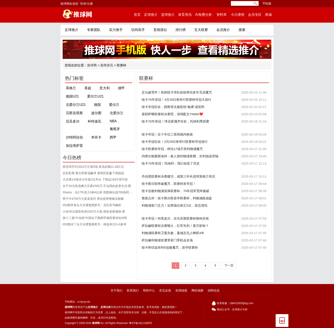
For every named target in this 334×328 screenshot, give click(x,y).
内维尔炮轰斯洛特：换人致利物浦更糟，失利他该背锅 (204, 156)
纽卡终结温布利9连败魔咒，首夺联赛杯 (204, 247)
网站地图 (197, 290)
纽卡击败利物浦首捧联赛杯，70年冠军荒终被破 (204, 191)
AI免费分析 (203, 14)
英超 (87, 88)
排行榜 (181, 30)
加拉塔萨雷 (74, 145)
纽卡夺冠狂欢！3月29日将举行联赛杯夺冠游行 (204, 141)
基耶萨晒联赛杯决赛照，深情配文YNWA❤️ (204, 114)
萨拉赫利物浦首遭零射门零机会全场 (204, 240)
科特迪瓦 (94, 121)
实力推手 (116, 30)
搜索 (242, 30)
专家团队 (94, 30)
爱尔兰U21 (95, 96)
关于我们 (116, 290)
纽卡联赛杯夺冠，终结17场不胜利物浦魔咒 (204, 149)
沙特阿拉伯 (74, 137)
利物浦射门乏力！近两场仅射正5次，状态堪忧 (204, 205)
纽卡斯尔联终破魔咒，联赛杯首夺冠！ (204, 183)
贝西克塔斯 (74, 113)
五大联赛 (201, 30)
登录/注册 (86, 3)
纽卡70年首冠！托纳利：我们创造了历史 (204, 163)
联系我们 (133, 290)
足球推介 (151, 14)
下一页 (229, 265)
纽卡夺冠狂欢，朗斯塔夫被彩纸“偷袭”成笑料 (204, 107)
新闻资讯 (106, 65)
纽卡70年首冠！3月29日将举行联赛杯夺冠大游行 (204, 99)
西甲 (113, 137)
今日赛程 (238, 14)
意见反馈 (165, 290)
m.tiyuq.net (84, 301)
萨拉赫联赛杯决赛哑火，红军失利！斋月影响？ (204, 225)
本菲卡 (96, 137)
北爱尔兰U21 (76, 104)
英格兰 (71, 88)
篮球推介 (168, 14)
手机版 (266, 3)
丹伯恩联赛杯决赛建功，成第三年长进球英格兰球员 (204, 176)
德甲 (121, 88)
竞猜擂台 (160, 30)
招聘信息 (214, 290)
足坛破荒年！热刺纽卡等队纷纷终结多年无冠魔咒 (204, 92)
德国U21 (72, 96)
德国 (97, 104)
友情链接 (181, 290)
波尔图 (96, 113)
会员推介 (223, 30)
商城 (268, 14)
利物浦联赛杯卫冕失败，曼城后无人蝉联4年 (204, 233)
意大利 (104, 88)
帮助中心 (149, 290)
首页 (137, 14)
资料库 (221, 14)
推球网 (92, 65)
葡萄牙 (115, 129)
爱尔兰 (114, 104)
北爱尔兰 (116, 113)
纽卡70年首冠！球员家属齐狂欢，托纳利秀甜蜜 (204, 121)
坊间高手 (138, 30)
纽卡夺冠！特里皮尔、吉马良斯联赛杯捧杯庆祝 (204, 218)
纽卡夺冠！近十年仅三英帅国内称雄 (204, 134)
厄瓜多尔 (72, 121)
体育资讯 (185, 14)
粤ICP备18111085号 (140, 323)
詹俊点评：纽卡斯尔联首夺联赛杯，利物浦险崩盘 (204, 198)
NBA (113, 121)
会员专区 (255, 14)
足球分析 (106, 307)
